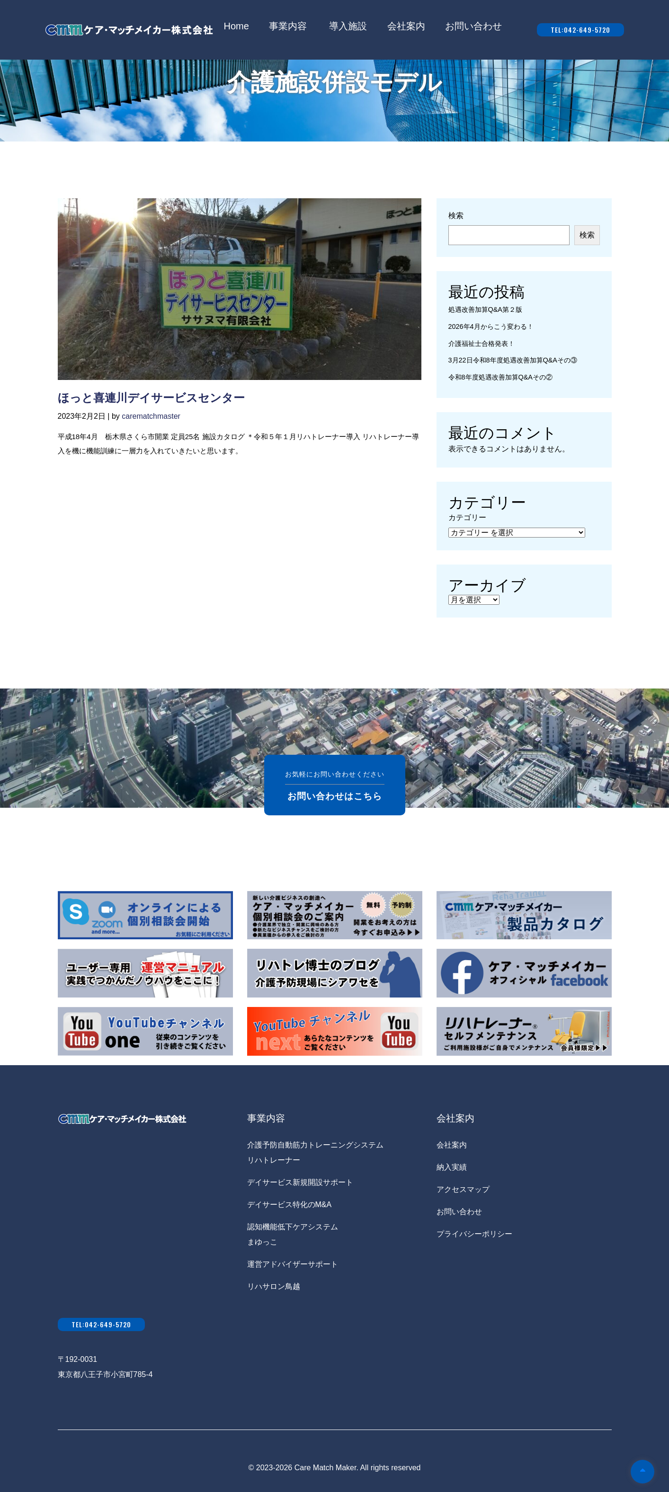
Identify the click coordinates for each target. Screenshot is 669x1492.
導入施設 (348, 26)
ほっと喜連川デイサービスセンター (151, 397)
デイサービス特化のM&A (289, 1205)
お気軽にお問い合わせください (334, 785)
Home (236, 26)
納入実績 (452, 1167)
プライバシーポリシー (474, 1234)
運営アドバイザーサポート (292, 1264)
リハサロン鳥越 (273, 1286)
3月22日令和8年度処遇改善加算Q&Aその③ (512, 360)
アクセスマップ (463, 1189)
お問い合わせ (473, 26)
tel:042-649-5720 (580, 30)
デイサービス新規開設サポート (300, 1182)
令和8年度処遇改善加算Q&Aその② (500, 377)
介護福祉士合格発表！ (481, 343)
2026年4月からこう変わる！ (491, 326)
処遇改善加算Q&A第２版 (485, 309)
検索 (456, 216)
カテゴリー (467, 517)
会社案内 (406, 26)
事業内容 (288, 26)
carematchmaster (151, 416)
